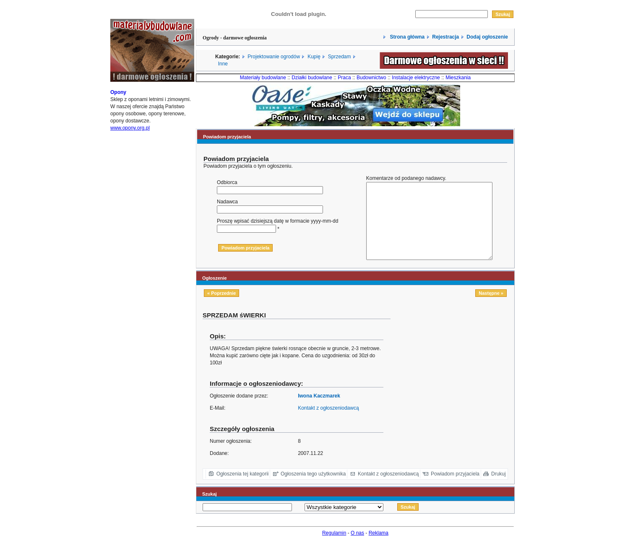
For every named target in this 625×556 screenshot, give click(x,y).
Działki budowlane (312, 78)
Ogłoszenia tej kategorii (242, 489)
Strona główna (406, 37)
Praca (344, 78)
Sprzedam (339, 57)
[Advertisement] (455, 385)
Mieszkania (458, 78)
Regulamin (334, 548)
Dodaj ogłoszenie (487, 37)
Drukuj (498, 489)
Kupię (313, 57)
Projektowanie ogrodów (273, 57)
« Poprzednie (221, 308)
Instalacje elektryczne (416, 78)
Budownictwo (371, 78)
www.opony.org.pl (130, 135)
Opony (118, 100)
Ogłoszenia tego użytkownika (313, 489)
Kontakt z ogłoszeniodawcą (328, 423)
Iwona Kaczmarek (319, 411)
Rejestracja (445, 37)
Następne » (491, 308)
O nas (357, 548)
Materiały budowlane (263, 78)
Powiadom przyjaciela (455, 489)
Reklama (378, 548)
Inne (223, 64)
